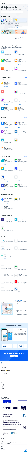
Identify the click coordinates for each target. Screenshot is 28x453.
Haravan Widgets (6, 184)
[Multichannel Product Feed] (16, 123)
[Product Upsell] (16, 83)
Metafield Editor (20, 184)
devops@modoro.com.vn (8, 131)
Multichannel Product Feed (21, 122)
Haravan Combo (6, 59)
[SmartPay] (2, 255)
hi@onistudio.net (7, 100)
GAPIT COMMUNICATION (8, 148)
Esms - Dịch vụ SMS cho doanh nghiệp (22, 218)
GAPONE (5, 147)
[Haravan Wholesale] (2, 68)
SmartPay (5, 254)
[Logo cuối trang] (3, 362)
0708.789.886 (8, 443)
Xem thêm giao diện (19, 317)
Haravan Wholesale (6, 67)
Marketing (3, 117)
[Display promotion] (2, 91)
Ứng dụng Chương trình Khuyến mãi (10, 46)
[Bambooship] (16, 267)
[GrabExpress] (2, 281)
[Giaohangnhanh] (2, 275)
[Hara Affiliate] (2, 123)
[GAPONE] (2, 148)
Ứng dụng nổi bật (5, 16)
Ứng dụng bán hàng (6, 77)
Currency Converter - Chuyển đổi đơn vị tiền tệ (6, 34)
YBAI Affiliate (6, 130)
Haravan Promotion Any (20, 59)
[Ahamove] (2, 267)
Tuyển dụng (3, 388)
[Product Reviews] (2, 108)
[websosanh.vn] (16, 131)
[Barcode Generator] (16, 160)
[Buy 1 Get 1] (2, 52)
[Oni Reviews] (2, 100)
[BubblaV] (16, 199)
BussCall (5, 218)
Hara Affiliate (5, 122)
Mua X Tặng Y (19, 67)
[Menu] (27, 1)
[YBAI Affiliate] (2, 131)
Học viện (3, 385)
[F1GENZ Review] (2, 83)
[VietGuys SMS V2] (16, 140)
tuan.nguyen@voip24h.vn (8, 219)
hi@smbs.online (3, 35)
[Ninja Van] (2, 289)
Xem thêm (25, 77)
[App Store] (3, 370)
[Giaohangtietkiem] (16, 275)
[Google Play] (8, 370)
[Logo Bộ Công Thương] (25, 451)
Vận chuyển (4, 263)
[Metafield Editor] (16, 185)
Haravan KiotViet (6, 206)
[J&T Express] (16, 281)
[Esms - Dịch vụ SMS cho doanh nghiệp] (2, 140)
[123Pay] (2, 240)
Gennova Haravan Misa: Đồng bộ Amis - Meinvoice (7, 23)
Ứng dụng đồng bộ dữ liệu (7, 194)
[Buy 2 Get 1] (16, 52)
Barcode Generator (20, 159)
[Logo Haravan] (2, 1)
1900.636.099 (3, 364)
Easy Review (19, 107)
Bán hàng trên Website (4, 373)
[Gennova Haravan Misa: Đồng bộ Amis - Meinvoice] (2, 199)
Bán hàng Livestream (4, 375)
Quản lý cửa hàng (5, 156)
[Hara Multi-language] (16, 100)
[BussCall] (2, 219)
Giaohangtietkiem (20, 274)
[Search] (10, 12)
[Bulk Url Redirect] (2, 168)
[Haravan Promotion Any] (16, 60)
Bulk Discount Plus (17, 34)
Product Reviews (6, 107)
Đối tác (2, 391)
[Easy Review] (16, 108)
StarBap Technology (21, 108)
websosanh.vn (19, 130)
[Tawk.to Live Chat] (2, 227)
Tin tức (2, 386)
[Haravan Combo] (2, 60)
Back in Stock (5, 159)
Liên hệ (2, 387)
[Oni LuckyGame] (16, 91)
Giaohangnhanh (6, 274)
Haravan (16, 35)
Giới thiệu (3, 384)
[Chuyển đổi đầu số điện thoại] (16, 168)
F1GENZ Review (17, 23)
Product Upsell (19, 82)
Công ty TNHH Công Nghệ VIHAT (22, 219)
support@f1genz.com (17, 24)
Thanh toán (4, 236)
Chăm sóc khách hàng (6, 215)
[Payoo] (2, 248)
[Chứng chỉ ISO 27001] (15, 418)
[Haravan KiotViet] (16, 177)
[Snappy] (16, 289)
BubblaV (19, 198)
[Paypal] (16, 248)
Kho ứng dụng (3, 3)
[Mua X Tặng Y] (16, 68)
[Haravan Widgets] (2, 185)
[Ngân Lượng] (16, 240)
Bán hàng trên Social (4, 374)
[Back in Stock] (2, 160)
